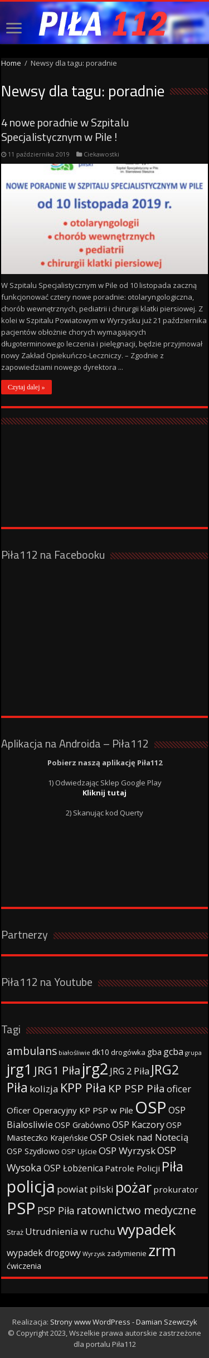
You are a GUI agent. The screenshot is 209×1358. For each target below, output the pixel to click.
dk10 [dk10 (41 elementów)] (100, 1052)
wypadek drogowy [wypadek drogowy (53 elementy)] (44, 1253)
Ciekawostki (101, 154)
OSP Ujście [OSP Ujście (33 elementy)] (79, 1151)
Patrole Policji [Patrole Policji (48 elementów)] (132, 1168)
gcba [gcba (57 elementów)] (173, 1052)
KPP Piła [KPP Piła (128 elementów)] (83, 1087)
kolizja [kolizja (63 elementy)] (44, 1088)
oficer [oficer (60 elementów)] (179, 1088)
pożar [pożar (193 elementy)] (133, 1187)
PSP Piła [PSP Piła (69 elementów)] (56, 1210)
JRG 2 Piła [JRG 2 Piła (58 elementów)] (129, 1070)
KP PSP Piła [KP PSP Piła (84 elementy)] (136, 1088)
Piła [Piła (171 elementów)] (172, 1166)
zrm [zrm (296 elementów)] (162, 1250)
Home (11, 63)
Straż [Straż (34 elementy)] (15, 1232)
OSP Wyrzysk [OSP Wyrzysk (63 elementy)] (127, 1150)
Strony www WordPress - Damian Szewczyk (123, 1322)
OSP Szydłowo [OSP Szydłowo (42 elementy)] (33, 1151)
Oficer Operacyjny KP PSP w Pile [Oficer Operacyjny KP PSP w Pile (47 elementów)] (70, 1110)
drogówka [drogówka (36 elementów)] (128, 1052)
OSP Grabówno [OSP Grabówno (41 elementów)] (82, 1125)
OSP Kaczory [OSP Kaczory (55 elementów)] (138, 1124)
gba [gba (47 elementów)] (154, 1051)
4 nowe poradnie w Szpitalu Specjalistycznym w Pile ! (65, 129)
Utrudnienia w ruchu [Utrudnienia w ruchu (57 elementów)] (70, 1231)
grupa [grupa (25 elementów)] (193, 1053)
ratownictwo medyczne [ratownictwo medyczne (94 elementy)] (136, 1210)
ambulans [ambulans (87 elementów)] (32, 1050)
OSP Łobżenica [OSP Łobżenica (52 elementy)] (73, 1168)
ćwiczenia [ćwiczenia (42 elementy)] (24, 1266)
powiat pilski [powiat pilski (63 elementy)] (85, 1189)
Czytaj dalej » (26, 387)
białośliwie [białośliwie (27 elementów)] (74, 1052)
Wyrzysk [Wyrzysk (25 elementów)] (93, 1254)
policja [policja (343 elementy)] (31, 1186)
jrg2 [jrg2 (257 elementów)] (95, 1068)
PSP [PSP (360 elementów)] (21, 1208)
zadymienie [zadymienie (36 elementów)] (127, 1253)
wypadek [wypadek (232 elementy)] (146, 1229)
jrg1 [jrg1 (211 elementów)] (19, 1068)
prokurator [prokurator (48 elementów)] (175, 1189)
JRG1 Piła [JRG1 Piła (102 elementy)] (57, 1070)
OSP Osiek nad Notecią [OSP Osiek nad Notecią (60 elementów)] (139, 1137)
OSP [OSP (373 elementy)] (151, 1107)
